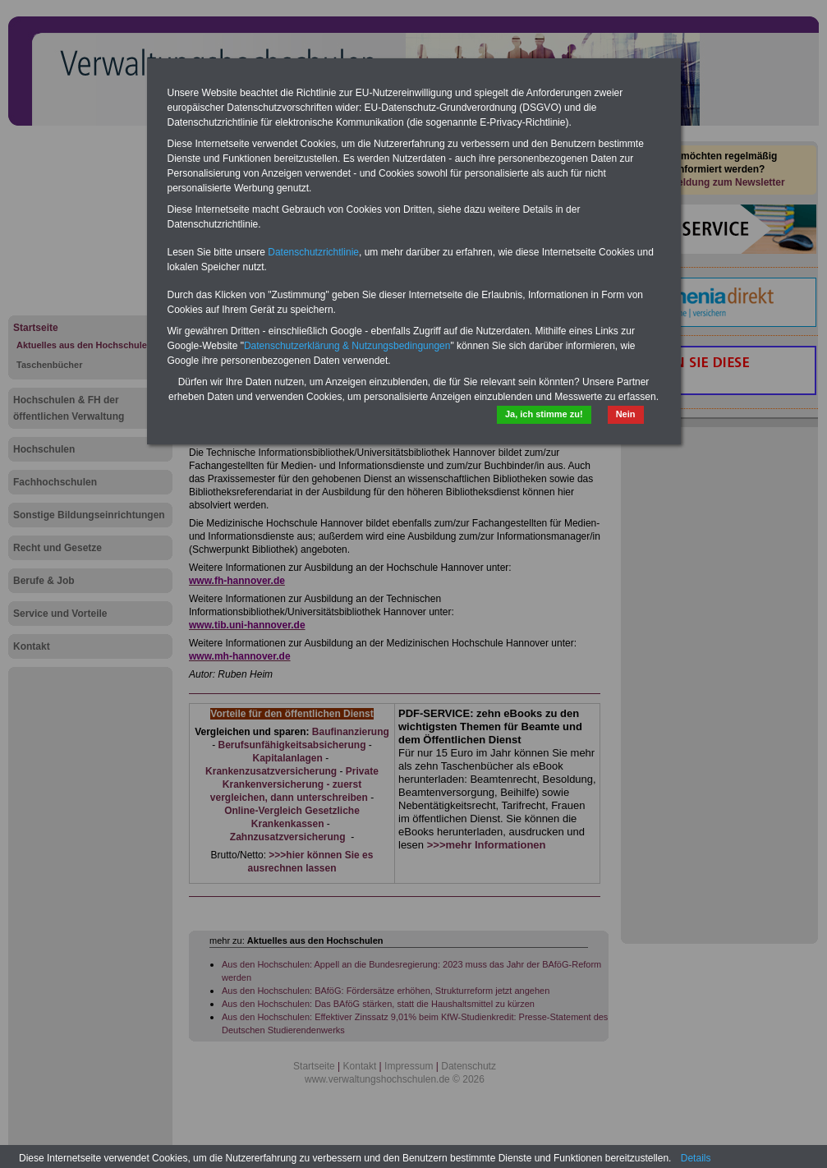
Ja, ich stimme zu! (544, 414)
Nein (626, 414)
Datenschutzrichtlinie (313, 252)
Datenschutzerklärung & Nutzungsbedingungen (347, 346)
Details (696, 1158)
